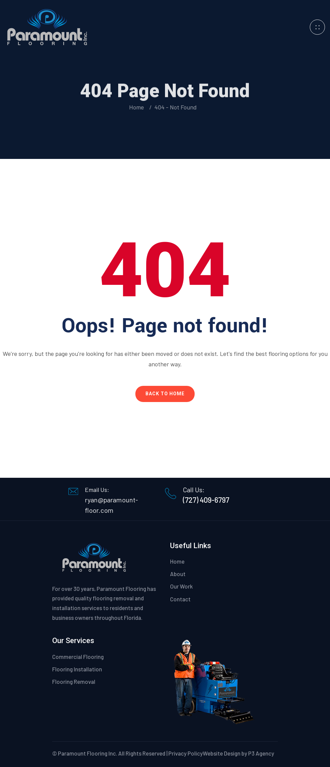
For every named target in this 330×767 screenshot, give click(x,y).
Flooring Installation (77, 669)
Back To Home (165, 393)
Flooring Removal (73, 681)
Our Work (181, 586)
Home (136, 107)
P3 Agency (261, 753)
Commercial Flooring (78, 656)
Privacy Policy (185, 753)
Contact (180, 599)
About (178, 573)
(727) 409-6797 (206, 499)
